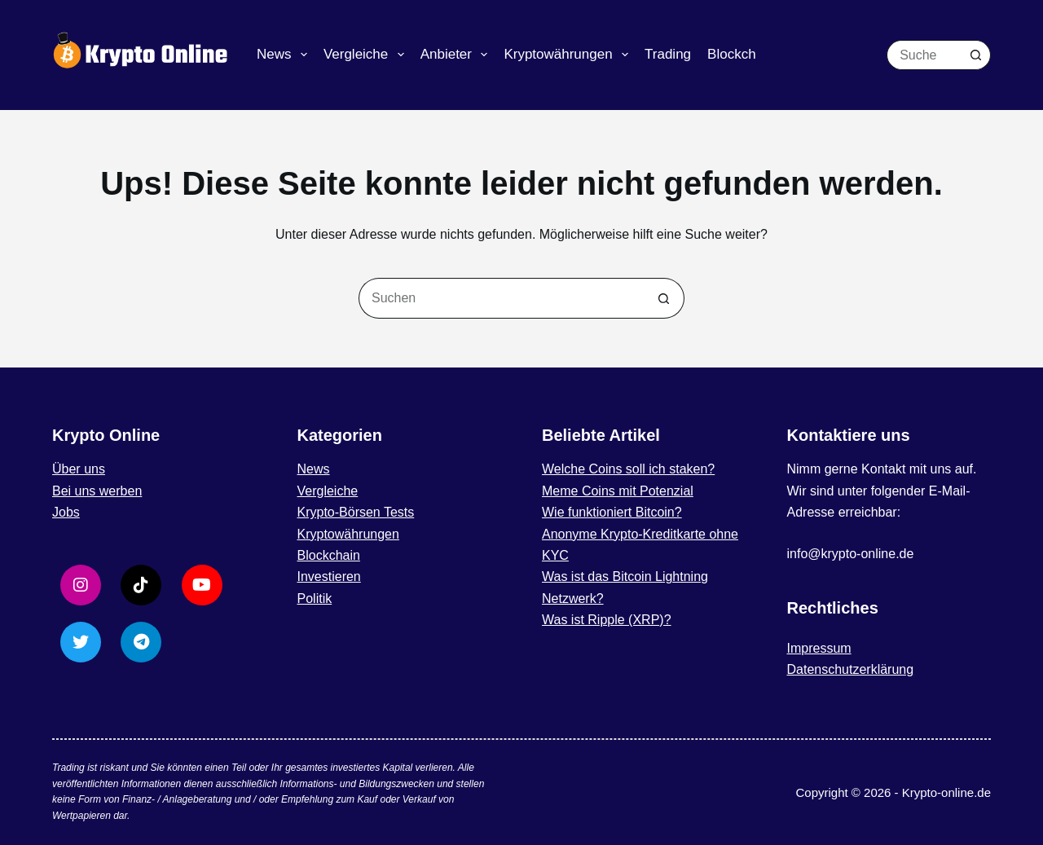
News (285, 54)
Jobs (66, 512)
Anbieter (457, 54)
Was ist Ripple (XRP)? (606, 620)
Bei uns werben (97, 491)
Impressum (819, 648)
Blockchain (740, 54)
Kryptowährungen (569, 54)
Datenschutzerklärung (850, 669)
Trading (668, 54)
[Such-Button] (976, 55)
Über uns (78, 469)
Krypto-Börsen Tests (356, 512)
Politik (314, 598)
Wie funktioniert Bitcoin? (612, 512)
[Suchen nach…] (924, 55)
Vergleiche (367, 54)
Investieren (329, 576)
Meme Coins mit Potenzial (617, 491)
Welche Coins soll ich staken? (628, 469)
